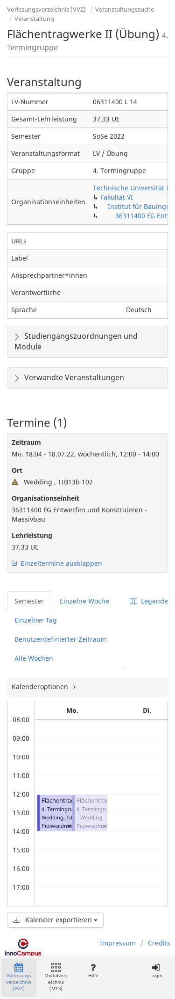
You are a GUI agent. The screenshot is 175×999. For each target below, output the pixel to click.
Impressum (118, 943)
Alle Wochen (33, 658)
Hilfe (93, 971)
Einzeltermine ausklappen (57, 563)
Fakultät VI (116, 197)
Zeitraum (26, 442)
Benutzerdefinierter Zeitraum (60, 639)
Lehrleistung (32, 535)
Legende (149, 601)
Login (156, 971)
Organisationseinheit (45, 498)
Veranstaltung (34, 18)
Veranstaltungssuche (124, 9)
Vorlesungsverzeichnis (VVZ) (46, 9)
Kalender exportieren (55, 919)
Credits (159, 943)
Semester (29, 601)
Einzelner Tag (35, 620)
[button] (68, 826)
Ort (17, 470)
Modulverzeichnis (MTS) (56, 977)
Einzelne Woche (84, 601)
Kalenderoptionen (41, 686)
